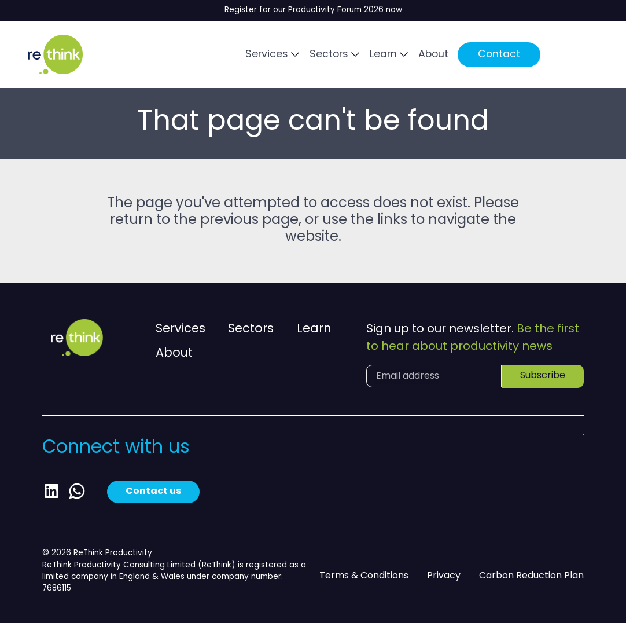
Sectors (329, 54)
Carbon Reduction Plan (531, 576)
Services (266, 54)
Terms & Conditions (363, 576)
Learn (383, 54)
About (433, 54)
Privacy (444, 576)
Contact (499, 54)
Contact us (153, 491)
